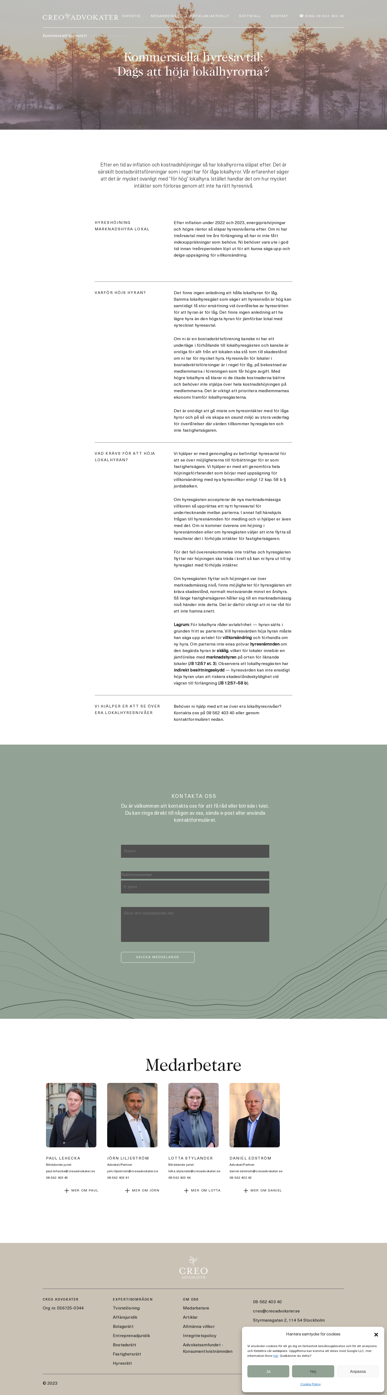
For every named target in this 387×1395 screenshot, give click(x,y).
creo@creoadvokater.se (276, 1311)
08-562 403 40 (267, 1302)
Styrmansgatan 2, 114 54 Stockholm (289, 1320)
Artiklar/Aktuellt (209, 16)
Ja (268, 1371)
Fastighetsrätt (127, 1354)
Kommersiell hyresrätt (65, 36)
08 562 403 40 (220, 713)
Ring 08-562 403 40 (324, 16)
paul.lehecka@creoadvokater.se (70, 1171)
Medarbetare (165, 16)
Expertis (131, 16)
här (275, 1356)
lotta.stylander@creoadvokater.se (194, 1171)
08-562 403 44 (179, 1178)
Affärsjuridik (125, 1317)
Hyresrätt (122, 1363)
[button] (376, 1334)
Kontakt (280, 16)
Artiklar (190, 1317)
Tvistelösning (126, 1308)
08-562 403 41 (118, 1178)
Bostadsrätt (124, 1345)
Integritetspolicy (200, 1336)
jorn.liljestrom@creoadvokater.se (132, 1171)
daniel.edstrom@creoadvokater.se (256, 1171)
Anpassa (358, 1371)
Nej (313, 1371)
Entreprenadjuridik (131, 1336)
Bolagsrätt (123, 1327)
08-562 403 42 (240, 1178)
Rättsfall (250, 16)
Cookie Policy (310, 1384)
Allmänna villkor (199, 1327)
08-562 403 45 (57, 1178)
